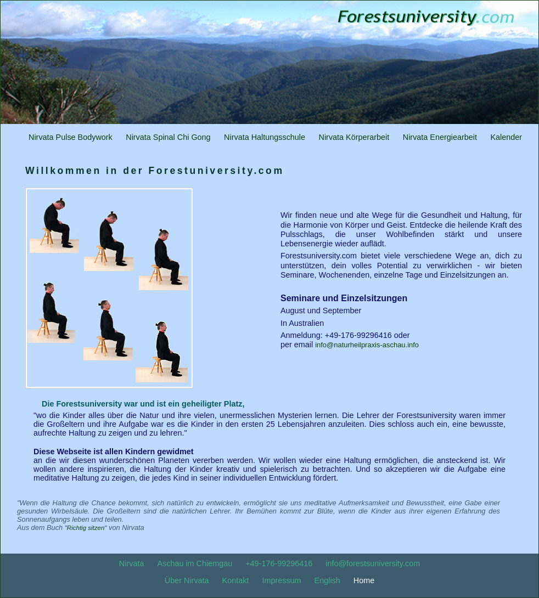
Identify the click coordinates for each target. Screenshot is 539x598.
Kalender (506, 137)
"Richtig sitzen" (86, 527)
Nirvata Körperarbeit (354, 137)
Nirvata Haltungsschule (264, 137)
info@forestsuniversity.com (372, 563)
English (327, 580)
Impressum (281, 580)
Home (363, 580)
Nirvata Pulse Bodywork (71, 137)
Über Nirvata (187, 580)
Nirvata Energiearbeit (440, 137)
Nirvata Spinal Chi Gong (168, 137)
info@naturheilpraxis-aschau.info (367, 345)
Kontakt (235, 580)
